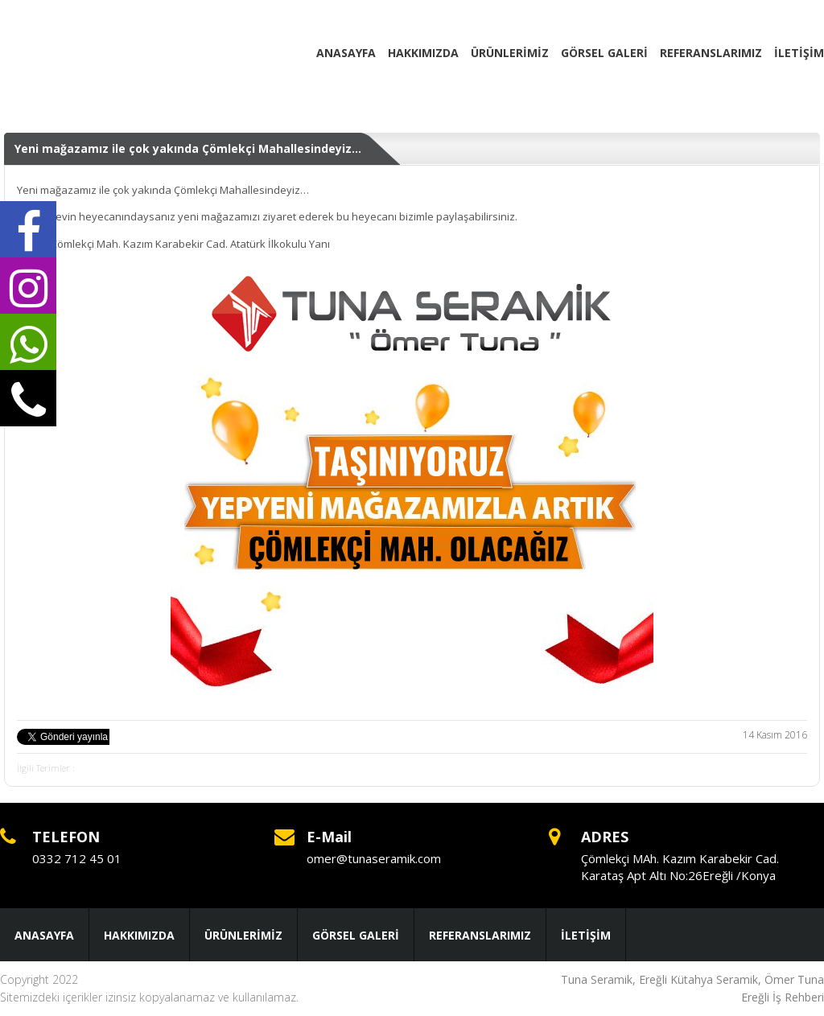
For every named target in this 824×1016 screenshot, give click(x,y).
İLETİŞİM (799, 52)
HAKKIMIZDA (423, 52)
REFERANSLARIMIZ (711, 52)
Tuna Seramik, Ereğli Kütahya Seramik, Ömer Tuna (692, 979)
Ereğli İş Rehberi (782, 997)
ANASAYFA (346, 52)
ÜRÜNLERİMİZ (510, 52)
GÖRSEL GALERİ (604, 52)
